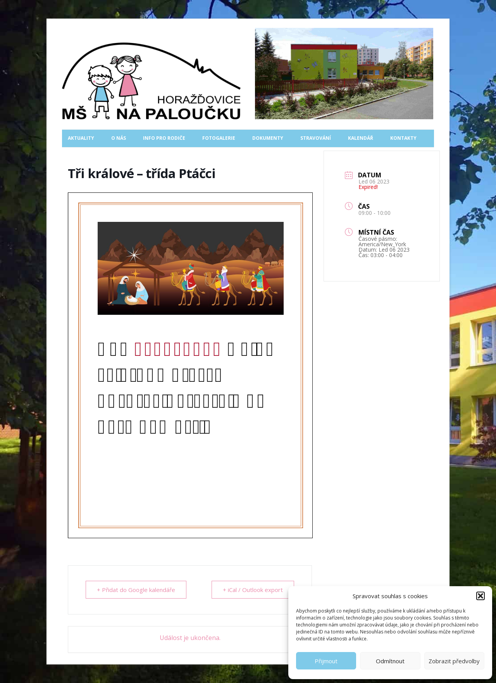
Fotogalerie (218, 138)
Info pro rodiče (164, 138)
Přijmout (326, 661)
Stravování (315, 138)
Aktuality (81, 138)
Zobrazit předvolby (454, 661)
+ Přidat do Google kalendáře (136, 590)
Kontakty (403, 138)
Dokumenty (267, 138)
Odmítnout (390, 661)
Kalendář (360, 138)
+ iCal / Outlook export (253, 590)
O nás (118, 138)
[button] (480, 596)
